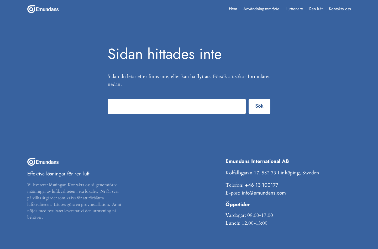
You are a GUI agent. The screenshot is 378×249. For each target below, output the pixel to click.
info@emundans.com (264, 192)
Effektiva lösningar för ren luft (58, 173)
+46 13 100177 (261, 185)
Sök (259, 105)
